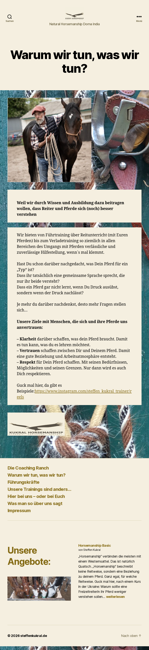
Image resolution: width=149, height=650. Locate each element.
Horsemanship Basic (94, 549)
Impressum (19, 514)
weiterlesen (115, 600)
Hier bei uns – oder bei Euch (36, 500)
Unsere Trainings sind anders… (39, 493)
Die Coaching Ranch (28, 471)
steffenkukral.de (33, 639)
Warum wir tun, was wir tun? (36, 478)
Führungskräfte (23, 486)
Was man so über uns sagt (34, 507)
